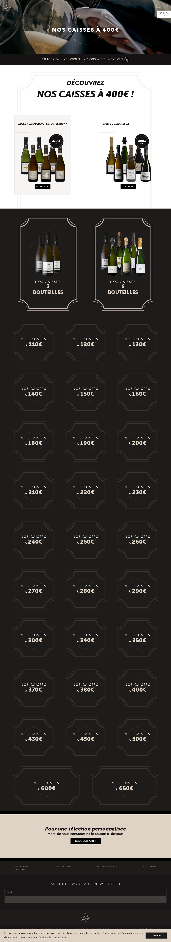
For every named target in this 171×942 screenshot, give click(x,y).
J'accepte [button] (156, 935)
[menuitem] (158, 6)
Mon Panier (116, 59)
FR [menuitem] (158, 5)
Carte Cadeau (51, 59)
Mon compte (72, 59)
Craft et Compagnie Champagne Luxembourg (7, 6)
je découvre (42, 186)
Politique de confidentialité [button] (53, 937)
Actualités (164, 14)
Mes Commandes (94, 59)
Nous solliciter (85, 843)
